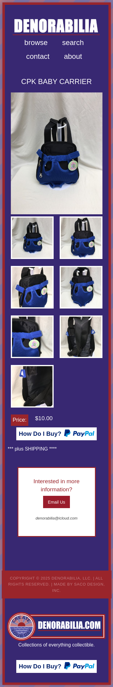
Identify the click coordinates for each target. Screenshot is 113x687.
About (73, 56)
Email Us (56, 502)
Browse (36, 42)
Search (73, 42)
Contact (37, 56)
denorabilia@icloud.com (56, 518)
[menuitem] (36, 43)
